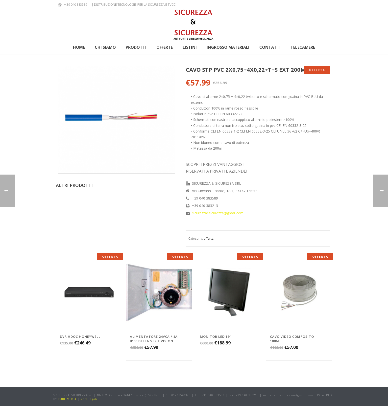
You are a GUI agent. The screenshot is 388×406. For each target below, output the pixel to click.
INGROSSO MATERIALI (228, 47)
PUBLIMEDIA (67, 399)
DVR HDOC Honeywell (80, 336)
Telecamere (303, 47)
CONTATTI (270, 47)
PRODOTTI (136, 47)
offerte (208, 238)
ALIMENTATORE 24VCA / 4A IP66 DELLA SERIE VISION (154, 338)
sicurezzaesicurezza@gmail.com (217, 213)
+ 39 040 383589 (75, 4)
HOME (79, 47)
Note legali (88, 399)
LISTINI (190, 47)
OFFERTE (164, 47)
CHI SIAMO (105, 47)
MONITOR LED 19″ (215, 336)
